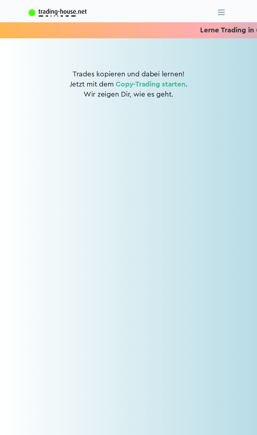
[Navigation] (221, 12)
